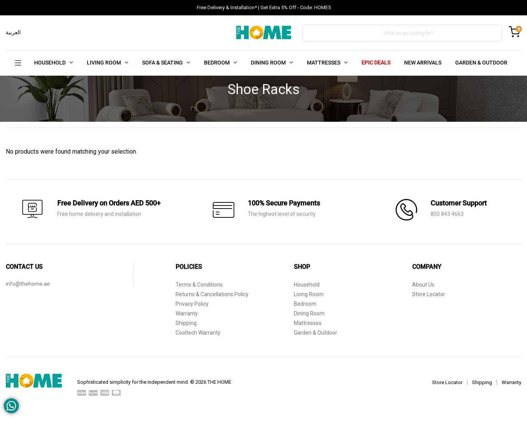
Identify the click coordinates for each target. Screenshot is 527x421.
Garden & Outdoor (315, 333)
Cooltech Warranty (198, 333)
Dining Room (309, 313)
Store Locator (428, 294)
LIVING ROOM (104, 63)
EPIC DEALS (375, 63)
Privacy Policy (192, 304)
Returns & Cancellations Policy (212, 294)
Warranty (187, 313)
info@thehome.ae (28, 284)
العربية (13, 32)
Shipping (186, 323)
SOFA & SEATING (162, 63)
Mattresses (308, 323)
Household (307, 285)
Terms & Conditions (199, 285)
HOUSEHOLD (50, 63)
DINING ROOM (268, 63)
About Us (423, 285)
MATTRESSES (323, 63)
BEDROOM (217, 63)
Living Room (308, 294)
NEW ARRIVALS (422, 63)
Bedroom (305, 304)
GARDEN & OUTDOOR (481, 63)
